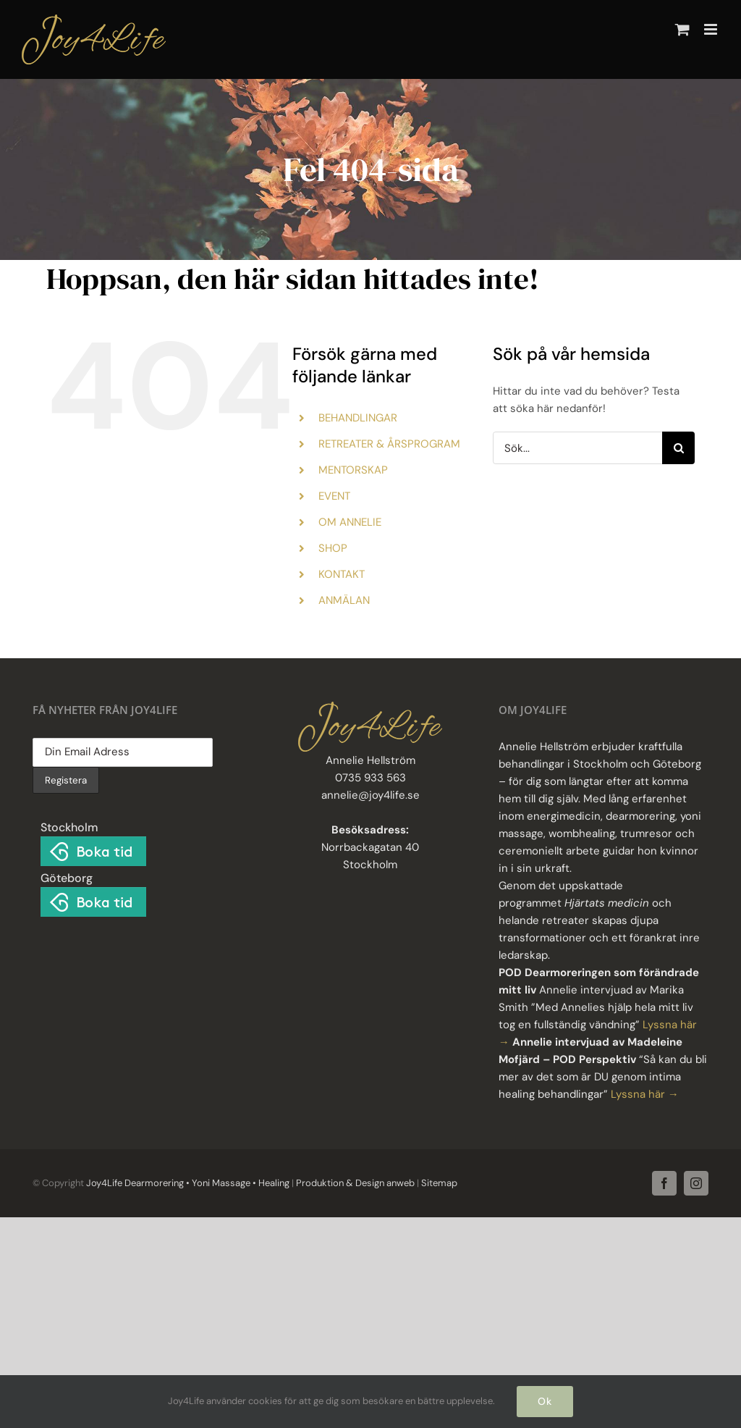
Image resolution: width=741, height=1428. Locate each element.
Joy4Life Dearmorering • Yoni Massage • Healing (188, 1183)
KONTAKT (341, 574)
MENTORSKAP (353, 470)
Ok (545, 1401)
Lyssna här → (645, 1094)
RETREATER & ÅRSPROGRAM (389, 444)
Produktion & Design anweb (355, 1183)
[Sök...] (577, 448)
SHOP (332, 548)
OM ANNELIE (349, 522)
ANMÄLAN (344, 600)
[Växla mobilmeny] (711, 29)
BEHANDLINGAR (357, 418)
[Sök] (678, 448)
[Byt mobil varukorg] (682, 29)
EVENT (334, 496)
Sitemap (438, 1183)
